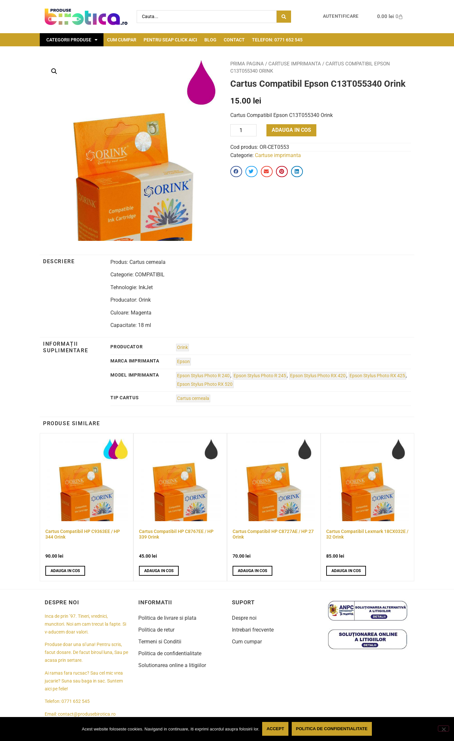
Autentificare (341, 16)
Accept (275, 729)
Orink (182, 347)
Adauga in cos (291, 130)
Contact (234, 39)
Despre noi (244, 618)
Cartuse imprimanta (294, 64)
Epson (183, 361)
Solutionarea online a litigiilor (172, 665)
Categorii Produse (72, 39)
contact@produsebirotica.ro (87, 714)
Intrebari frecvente (253, 630)
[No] (443, 729)
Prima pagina (247, 64)
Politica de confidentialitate (169, 653)
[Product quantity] (243, 130)
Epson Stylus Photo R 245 (260, 376)
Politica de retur (156, 630)
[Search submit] (284, 17)
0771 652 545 (75, 701)
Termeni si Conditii (159, 641)
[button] (54, 71)
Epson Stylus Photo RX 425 (377, 376)
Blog (210, 39)
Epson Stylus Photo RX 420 (318, 376)
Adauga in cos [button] (65, 570)
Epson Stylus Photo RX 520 (205, 384)
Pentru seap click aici (170, 39)
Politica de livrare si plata (167, 618)
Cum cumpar (121, 39)
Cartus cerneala (193, 398)
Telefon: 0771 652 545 (277, 39)
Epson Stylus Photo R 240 (203, 376)
